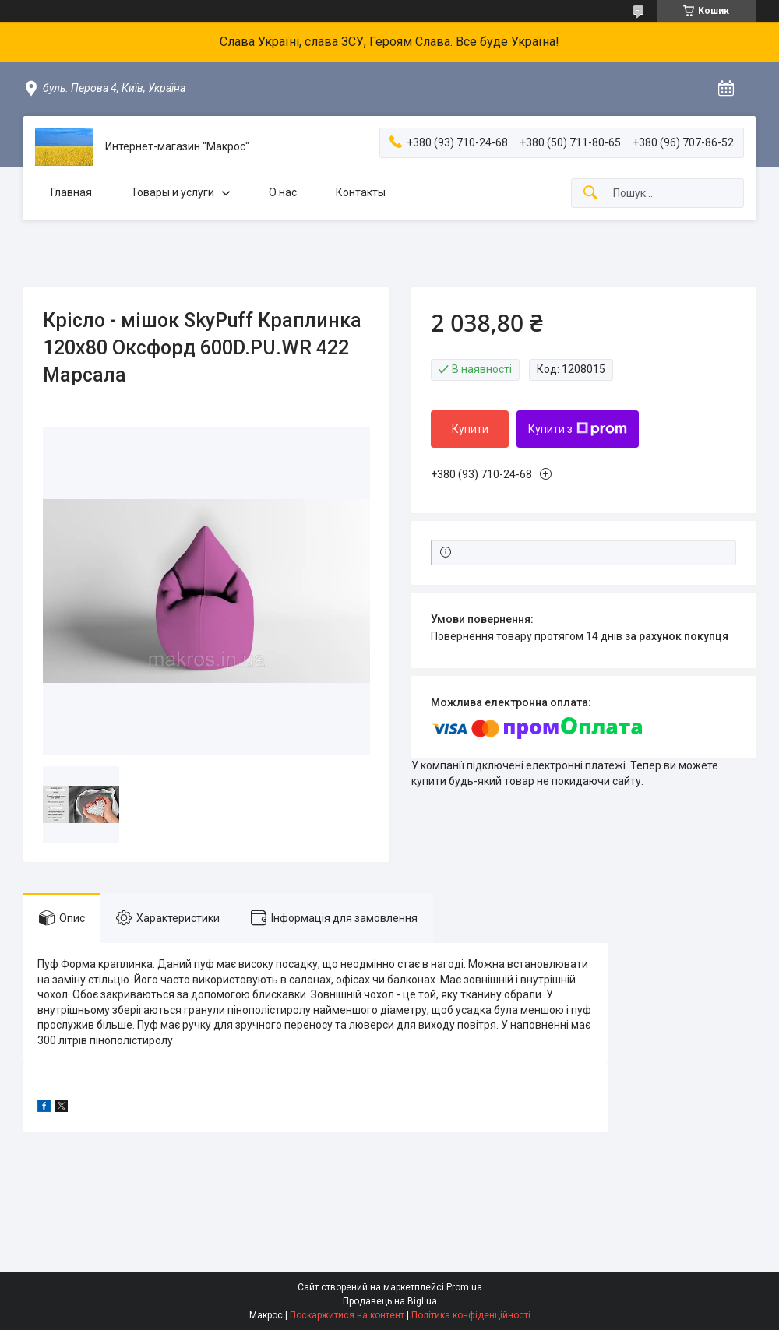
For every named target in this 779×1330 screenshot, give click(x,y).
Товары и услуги (172, 192)
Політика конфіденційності (470, 1315)
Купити (470, 429)
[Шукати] (590, 193)
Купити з (577, 429)
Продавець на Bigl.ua (390, 1301)
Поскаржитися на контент (347, 1315)
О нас (283, 192)
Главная (71, 192)
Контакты (361, 192)
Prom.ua (464, 1287)
